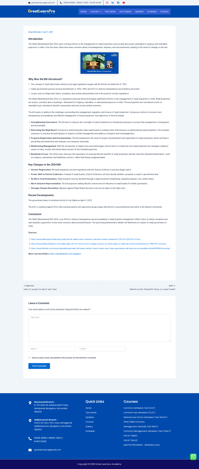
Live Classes (125, 11)
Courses (95, 11)
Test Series (110, 11)
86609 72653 (82, 2)
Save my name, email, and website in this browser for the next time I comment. (64, 365)
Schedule (151, 11)
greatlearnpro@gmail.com (43, 2)
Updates (139, 11)
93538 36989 (69, 2)
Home (84, 11)
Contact (164, 11)
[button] (95, 11)
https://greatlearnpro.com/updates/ (65, 260)
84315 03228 (95, 2)
